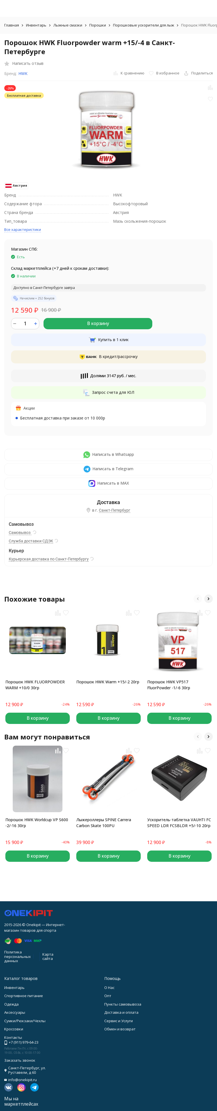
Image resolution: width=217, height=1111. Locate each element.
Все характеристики (22, 229)
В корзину (98, 323)
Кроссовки (13, 1029)
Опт (107, 995)
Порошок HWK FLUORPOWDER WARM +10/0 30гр (35, 684)
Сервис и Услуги (118, 1020)
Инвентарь (36, 25)
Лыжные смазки (67, 25)
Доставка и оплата (121, 1012)
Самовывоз (20, 532)
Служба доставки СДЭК (31, 541)
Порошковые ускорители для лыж (143, 25)
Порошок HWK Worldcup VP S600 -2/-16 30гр (36, 822)
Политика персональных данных (17, 956)
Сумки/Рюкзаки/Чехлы (24, 1020)
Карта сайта (47, 956)
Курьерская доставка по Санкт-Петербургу (49, 559)
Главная (11, 25)
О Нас (109, 987)
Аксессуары (14, 1012)
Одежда (11, 1004)
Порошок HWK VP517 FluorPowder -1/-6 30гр (168, 684)
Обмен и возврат (120, 1029)
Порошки (97, 25)
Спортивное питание (23, 995)
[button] (198, 599)
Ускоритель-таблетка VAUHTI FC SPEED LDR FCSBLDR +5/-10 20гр (179, 822)
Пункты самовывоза (122, 1004)
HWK (22, 73)
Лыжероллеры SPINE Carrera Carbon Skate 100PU (103, 822)
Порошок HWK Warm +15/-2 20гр (107, 681)
